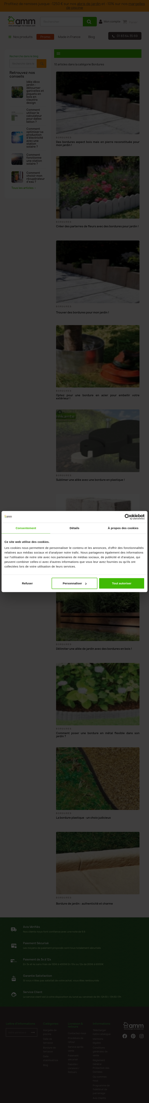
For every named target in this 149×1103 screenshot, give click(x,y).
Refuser (27, 583)
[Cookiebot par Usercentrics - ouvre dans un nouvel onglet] (128, 517)
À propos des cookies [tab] (123, 527)
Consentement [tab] (26, 527)
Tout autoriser (121, 583)
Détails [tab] (74, 527)
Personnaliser (75, 583)
